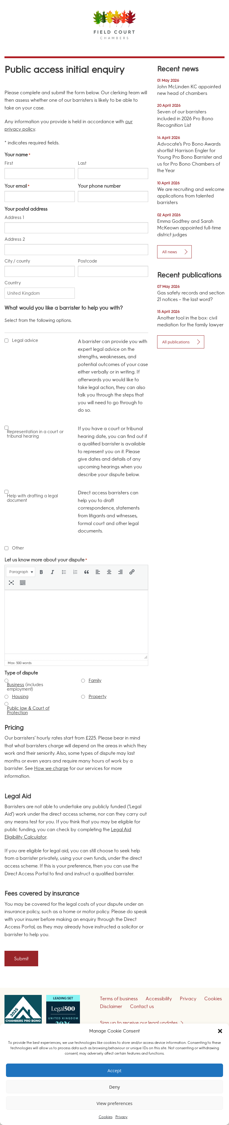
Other (18, 548)
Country (12, 282)
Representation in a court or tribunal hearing (35, 434)
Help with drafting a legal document (32, 498)
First (8, 163)
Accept (115, 1070)
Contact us (142, 1006)
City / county (17, 260)
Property (97, 696)
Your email (16, 186)
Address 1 (14, 217)
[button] (220, 1031)
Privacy (121, 1117)
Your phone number (99, 186)
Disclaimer (111, 1006)
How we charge (51, 768)
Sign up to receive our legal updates (139, 1023)
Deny (114, 1087)
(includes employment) (25, 687)
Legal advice (25, 340)
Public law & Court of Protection (28, 710)
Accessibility (159, 998)
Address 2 (14, 239)
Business (15, 684)
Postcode (87, 260)
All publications (176, 342)
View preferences (114, 1103)
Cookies (105, 1117)
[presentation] (20, 572)
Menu (214, 47)
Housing (20, 696)
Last (82, 163)
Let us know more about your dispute (45, 560)
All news (169, 251)
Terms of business (119, 998)
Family (95, 680)
